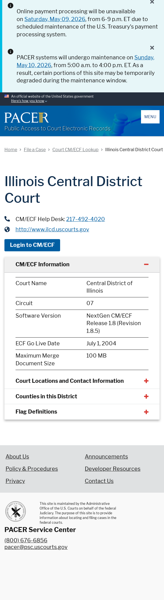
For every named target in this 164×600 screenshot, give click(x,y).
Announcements (106, 456)
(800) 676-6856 (25, 540)
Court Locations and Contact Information (70, 381)
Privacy (15, 481)
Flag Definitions (36, 411)
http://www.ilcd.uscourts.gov (52, 229)
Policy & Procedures (32, 468)
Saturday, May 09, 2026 (54, 19)
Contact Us (99, 481)
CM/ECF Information (43, 264)
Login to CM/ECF (32, 245)
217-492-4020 (85, 219)
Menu (150, 116)
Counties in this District (46, 396)
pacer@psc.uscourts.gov (36, 547)
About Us (17, 456)
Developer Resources (112, 468)
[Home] (26, 117)
